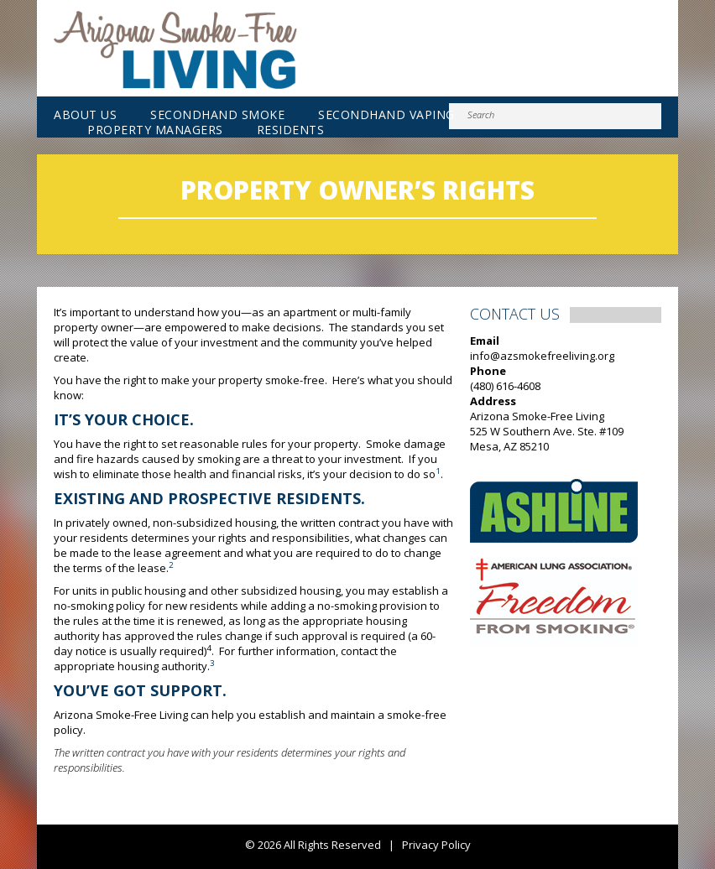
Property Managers (155, 130)
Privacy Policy (436, 844)
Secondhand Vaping (386, 114)
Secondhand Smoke (217, 114)
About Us (85, 114)
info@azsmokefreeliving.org (542, 355)
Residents (291, 130)
